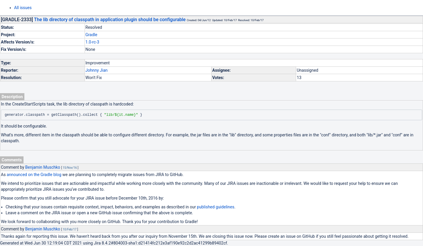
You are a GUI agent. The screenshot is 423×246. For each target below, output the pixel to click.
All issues (23, 7)
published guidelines (215, 207)
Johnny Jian (96, 70)
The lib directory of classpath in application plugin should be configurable (110, 19)
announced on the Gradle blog (34, 174)
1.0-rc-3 (92, 42)
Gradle (91, 34)
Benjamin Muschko (42, 167)
